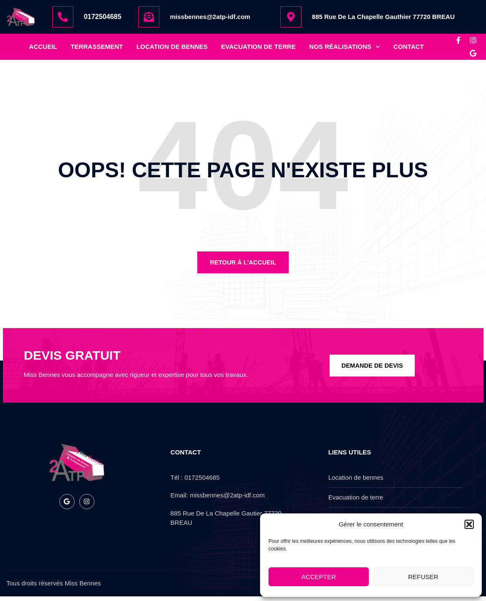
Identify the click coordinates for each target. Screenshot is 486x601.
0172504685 (102, 16)
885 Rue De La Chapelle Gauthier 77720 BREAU (383, 16)
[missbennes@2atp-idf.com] (148, 16)
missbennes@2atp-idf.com (210, 16)
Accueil (43, 48)
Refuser (423, 576)
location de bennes (172, 48)
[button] (469, 524)
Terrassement (97, 48)
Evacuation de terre (258, 48)
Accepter (318, 576)
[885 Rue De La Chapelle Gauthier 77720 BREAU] (290, 16)
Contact (408, 48)
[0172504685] (62, 16)
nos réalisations (344, 49)
